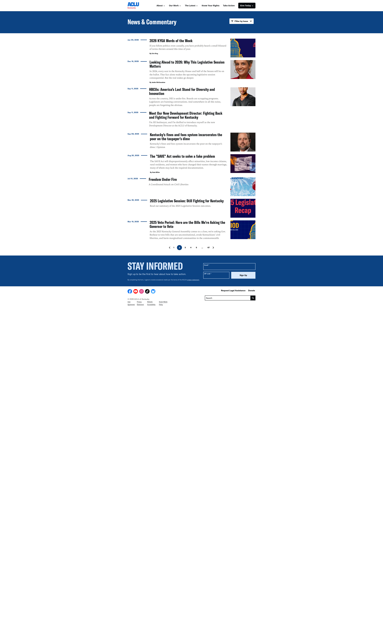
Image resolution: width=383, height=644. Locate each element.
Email (206, 593)
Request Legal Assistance (233, 618)
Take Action (229, 5)
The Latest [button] (190, 5)
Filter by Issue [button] (241, 21)
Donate (251, 618)
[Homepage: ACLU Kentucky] (135, 5)
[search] (253, 625)
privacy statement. (193, 608)
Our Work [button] (174, 5)
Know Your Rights (210, 5)
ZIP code (207, 601)
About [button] (160, 5)
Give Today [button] (245, 5)
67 (209, 575)
